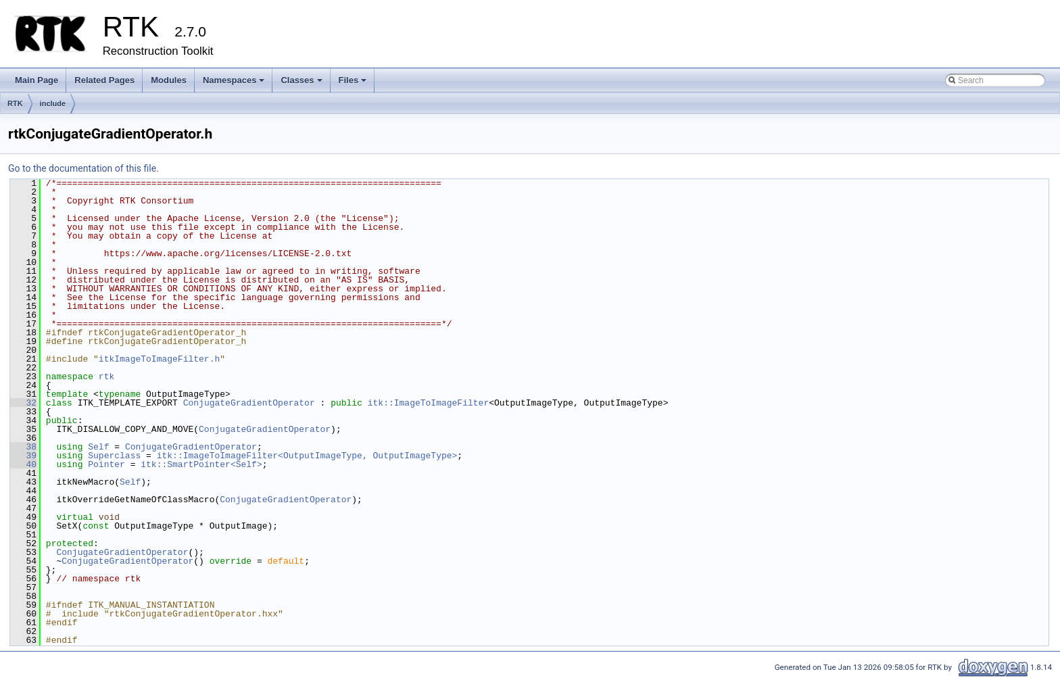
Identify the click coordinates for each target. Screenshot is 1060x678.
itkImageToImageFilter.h (159, 359)
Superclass (114, 456)
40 (23, 464)
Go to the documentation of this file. (83, 168)
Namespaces (235, 84)
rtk (106, 376)
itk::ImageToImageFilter (428, 403)
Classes (302, 84)
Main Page (36, 80)
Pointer (106, 464)
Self (98, 447)
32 (23, 403)
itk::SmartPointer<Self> (201, 464)
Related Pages (104, 80)
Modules (169, 80)
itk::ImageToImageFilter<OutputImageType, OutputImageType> (307, 456)
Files (354, 84)
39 (23, 456)
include (53, 103)
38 (23, 447)
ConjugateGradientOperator (249, 403)
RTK (15, 103)
